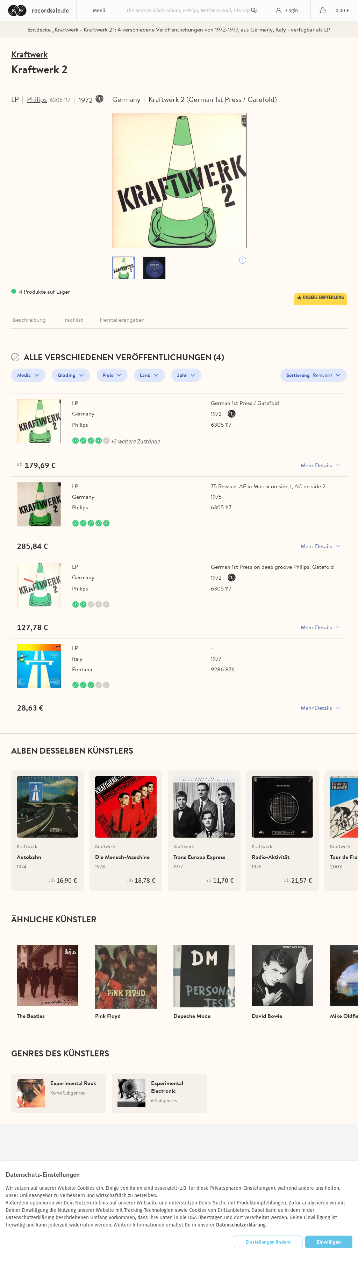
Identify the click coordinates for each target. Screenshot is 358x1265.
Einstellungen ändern (268, 1241)
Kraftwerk (29, 54)
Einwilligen (329, 1241)
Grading (67, 375)
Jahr (182, 375)
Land (145, 375)
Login (292, 11)
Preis (108, 375)
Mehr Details (316, 465)
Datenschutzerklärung (241, 1225)
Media (24, 375)
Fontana (82, 670)
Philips (37, 99)
